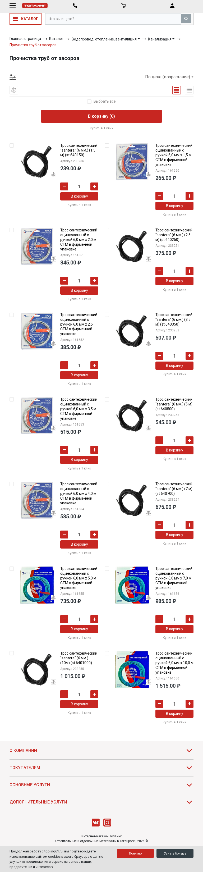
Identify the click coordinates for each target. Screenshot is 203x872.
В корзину (79, 196)
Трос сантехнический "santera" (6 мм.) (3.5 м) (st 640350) (173, 319)
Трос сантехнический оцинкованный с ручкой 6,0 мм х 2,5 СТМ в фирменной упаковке (78, 324)
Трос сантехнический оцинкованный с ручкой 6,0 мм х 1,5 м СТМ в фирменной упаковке (173, 155)
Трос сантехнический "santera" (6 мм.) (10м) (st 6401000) (78, 658)
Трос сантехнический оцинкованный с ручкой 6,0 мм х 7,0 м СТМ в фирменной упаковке (173, 578)
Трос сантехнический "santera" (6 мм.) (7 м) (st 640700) (173, 489)
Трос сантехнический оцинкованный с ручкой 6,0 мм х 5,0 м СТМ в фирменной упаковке (78, 578)
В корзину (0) (101, 116)
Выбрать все (105, 101)
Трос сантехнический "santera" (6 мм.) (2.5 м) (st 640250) (173, 235)
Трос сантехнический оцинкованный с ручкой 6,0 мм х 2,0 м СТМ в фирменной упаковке (78, 239)
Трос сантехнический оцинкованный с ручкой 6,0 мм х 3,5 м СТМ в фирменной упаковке (78, 409)
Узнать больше (175, 853)
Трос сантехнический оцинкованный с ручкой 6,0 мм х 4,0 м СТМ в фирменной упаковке (78, 493)
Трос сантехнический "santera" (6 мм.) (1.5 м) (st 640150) (78, 150)
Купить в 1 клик (101, 128)
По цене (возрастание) (169, 76)
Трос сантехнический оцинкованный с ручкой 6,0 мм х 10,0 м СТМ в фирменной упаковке (174, 662)
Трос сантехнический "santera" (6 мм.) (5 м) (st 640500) (173, 404)
